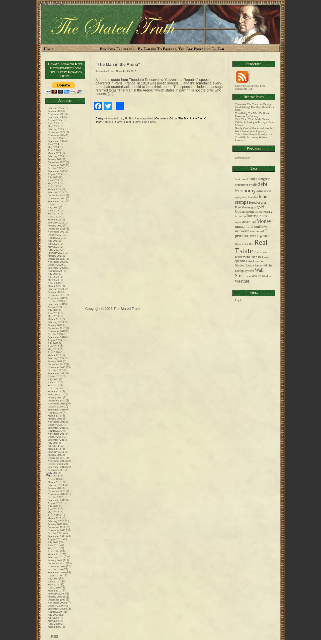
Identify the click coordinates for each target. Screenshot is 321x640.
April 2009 (54, 623)
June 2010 (53, 581)
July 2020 (53, 273)
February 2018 (56, 358)
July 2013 (53, 472)
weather (242, 281)
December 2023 (56, 162)
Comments (244, 88)
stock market (256, 261)
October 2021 (55, 234)
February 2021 (56, 252)
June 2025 (53, 122)
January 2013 (55, 487)
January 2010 (55, 596)
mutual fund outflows (251, 226)
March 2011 (54, 554)
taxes (259, 265)
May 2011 (53, 548)
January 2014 (55, 454)
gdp (253, 207)
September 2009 (57, 608)
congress (264, 179)
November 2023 (56, 165)
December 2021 (56, 228)
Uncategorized (144, 118)
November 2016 (56, 403)
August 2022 (55, 204)
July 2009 (53, 614)
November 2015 (56, 421)
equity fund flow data (246, 197)
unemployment (244, 270)
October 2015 (55, 424)
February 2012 (56, 521)
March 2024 (54, 153)
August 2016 (55, 412)
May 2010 (53, 584)
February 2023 (56, 192)
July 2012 (53, 506)
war (249, 276)
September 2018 (57, 337)
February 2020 (56, 288)
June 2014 (53, 445)
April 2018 (54, 352)
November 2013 (56, 460)
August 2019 (55, 306)
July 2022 (53, 207)
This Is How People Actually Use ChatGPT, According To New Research (253, 137)
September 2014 (57, 439)
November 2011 (56, 530)
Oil (267, 231)
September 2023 (57, 171)
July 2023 (53, 177)
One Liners (149, 121)
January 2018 (55, 361)
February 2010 (56, 593)
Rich (254, 257)
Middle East (249, 222)
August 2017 (55, 376)
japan (238, 222)
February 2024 (56, 156)
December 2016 (56, 400)
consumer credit (246, 185)
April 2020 (54, 282)
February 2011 (56, 557)
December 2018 (56, 328)
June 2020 (53, 276)
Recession (260, 252)
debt (262, 184)
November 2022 (56, 198)
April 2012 (54, 515)
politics (265, 236)
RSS (54, 636)
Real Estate (251, 246)
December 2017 (56, 364)
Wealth (256, 276)
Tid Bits (129, 118)
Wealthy (267, 276)
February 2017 (56, 394)
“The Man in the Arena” (118, 64)
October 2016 (55, 406)
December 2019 (56, 294)
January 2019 (55, 325)
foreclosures (257, 202)
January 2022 (55, 225)
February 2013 (56, 484)
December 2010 (56, 563)
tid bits (267, 265)
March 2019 (54, 319)
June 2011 (53, 545)
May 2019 (53, 315)
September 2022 (57, 201)
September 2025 (57, 116)
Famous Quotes (112, 121)
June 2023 (53, 180)
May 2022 (53, 213)
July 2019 (53, 309)
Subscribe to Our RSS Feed (250, 84)
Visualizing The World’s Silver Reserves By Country (252, 115)
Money (263, 221)
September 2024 (57, 141)
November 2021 (56, 231)
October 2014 (55, 436)
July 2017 (53, 379)
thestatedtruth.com (105, 71)
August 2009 (55, 611)
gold (260, 207)
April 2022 (54, 216)
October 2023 (55, 168)
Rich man (263, 257)
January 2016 (55, 418)
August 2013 (55, 469)
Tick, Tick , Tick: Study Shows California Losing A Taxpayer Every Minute (255, 122)
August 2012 (55, 503)
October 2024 (55, 138)
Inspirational (115, 118)
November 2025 (56, 113)
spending (241, 261)
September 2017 (57, 373)
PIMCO (254, 236)
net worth (242, 231)
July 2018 (53, 343)
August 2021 (55, 237)
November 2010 (56, 566)
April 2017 (54, 388)
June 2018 (53, 346)
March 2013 (54, 481)
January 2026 (55, 110)
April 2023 (54, 186)
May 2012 (53, 512)
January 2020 (55, 291)
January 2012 (55, 524)
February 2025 (56, 128)
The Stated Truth (52, 5)
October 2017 (55, 370)
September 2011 (56, 536)
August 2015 (55, 430)
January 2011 (55, 560)
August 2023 (55, 174)
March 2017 (54, 391)
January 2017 (55, 397)
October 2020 (55, 264)
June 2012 (53, 509)
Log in (238, 300)
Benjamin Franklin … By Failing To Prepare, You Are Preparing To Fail (162, 49)
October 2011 (55, 533)
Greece (258, 211)
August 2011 (55, 539)
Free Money (243, 207)
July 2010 (53, 578)
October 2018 (55, 334)
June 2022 (53, 210)
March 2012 (54, 518)
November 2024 (56, 134)
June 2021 (53, 243)
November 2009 (56, 602)
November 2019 (56, 297)
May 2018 (53, 349)
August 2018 (55, 340)
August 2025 (55, 119)
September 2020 (57, 267)
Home (48, 49)
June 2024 (53, 144)
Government (244, 211)
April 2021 (54, 249)
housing (267, 211)
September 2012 (57, 499)
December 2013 (56, 457)
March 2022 (54, 219)
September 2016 (57, 409)
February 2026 (56, 107)
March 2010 (54, 590)
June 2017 (53, 382)
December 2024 (56, 131)
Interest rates (257, 216)
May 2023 (53, 183)
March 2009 (54, 626)
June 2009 (53, 617)
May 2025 (53, 125)
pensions (242, 235)
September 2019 (57, 303)
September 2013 (57, 466)
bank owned (241, 179)
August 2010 (55, 575)
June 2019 (53, 312)
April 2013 (54, 478)
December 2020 (56, 258)
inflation (240, 216)
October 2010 (55, 569)
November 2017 (56, 367)
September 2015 (57, 427)
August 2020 (55, 270)
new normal (257, 231)
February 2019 (56, 322)
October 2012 (55, 496)
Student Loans (245, 265)
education (264, 191)
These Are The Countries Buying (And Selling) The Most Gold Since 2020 (254, 107)
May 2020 (53, 279)
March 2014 (54, 448)
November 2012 (56, 493)
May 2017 (53, 385)
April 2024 (54, 150)
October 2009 (55, 605)
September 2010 (57, 572)
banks (253, 179)
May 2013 (53, 475)
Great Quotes (132, 121)
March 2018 (54, 355)
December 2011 (56, 527)
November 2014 (56, 433)
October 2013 (55, 463)
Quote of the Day (244, 244)
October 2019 (55, 300)
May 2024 (53, 147)
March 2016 (54, 415)
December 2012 (56, 490)
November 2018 (56, 331)
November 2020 (56, 261)
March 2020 (54, 285)
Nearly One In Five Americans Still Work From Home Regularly (254, 130)
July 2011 (53, 542)
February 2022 (56, 222)
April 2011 (54, 551)
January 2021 (55, 255)
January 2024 (55, 159)
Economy (245, 191)
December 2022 (56, 195)
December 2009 (56, 599)
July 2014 (53, 442)
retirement (242, 257)
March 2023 (54, 189)
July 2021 (53, 240)
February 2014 (56, 451)
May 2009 (53, 620)
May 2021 (53, 246)
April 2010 (54, 587)
